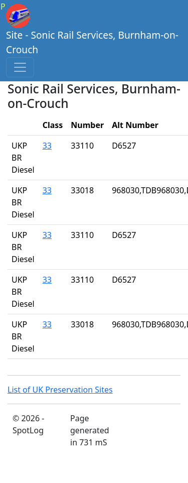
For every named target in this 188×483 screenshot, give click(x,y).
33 (47, 145)
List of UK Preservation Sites (60, 389)
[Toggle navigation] (20, 67)
